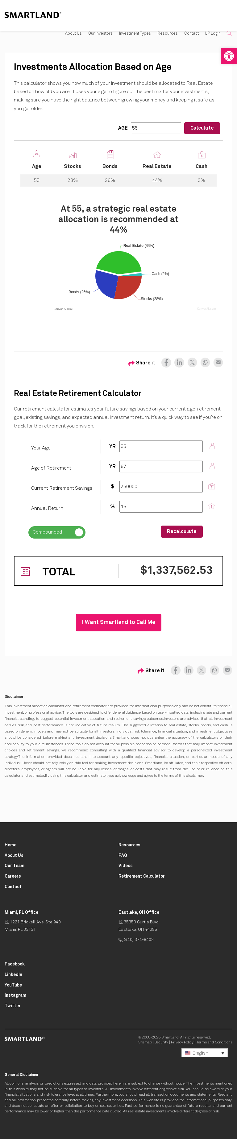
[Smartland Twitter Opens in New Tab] (13, 1006)
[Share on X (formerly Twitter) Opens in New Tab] (190, 361)
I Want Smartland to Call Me (118, 622)
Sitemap (145, 1042)
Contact (191, 34)
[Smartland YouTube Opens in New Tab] (13, 985)
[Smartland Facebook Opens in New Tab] (15, 964)
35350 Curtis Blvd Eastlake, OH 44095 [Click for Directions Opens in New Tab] (138, 926)
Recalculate (182, 531)
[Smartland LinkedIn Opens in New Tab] (13, 974)
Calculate (202, 128)
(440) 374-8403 (136, 940)
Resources (167, 34)
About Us (73, 34)
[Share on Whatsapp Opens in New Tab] (203, 361)
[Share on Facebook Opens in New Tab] (166, 361)
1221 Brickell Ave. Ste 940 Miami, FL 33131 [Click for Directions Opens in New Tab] (33, 926)
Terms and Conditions (214, 1042)
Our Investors (100, 34)
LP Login (213, 34)
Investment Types (135, 34)
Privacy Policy (182, 1042)
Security (161, 1042)
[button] (229, 56)
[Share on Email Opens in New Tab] (216, 361)
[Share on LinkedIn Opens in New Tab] (177, 361)
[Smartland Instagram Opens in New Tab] (15, 995)
